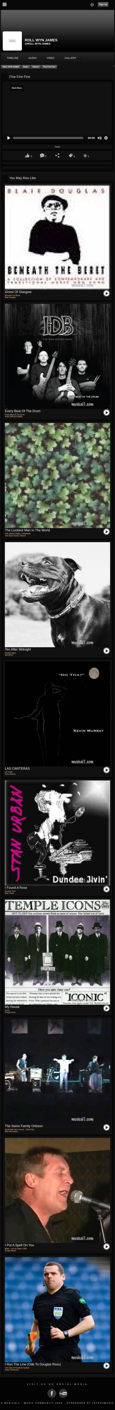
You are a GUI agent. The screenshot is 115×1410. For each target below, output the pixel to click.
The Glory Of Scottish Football (17, 1368)
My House (12, 1007)
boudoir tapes (10, 653)
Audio (25, 67)
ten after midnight (18, 649)
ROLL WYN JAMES (11, 67)
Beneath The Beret (12, 295)
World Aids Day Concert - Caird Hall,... (20, 1130)
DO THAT (9, 772)
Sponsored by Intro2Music (90, 1403)
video (51, 58)
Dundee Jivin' (10, 891)
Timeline (12, 58)
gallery (70, 58)
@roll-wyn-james (37, 43)
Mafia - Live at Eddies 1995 (16, 1249)
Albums (35, 67)
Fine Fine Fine (49, 67)
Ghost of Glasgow (18, 292)
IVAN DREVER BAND (14, 417)
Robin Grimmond (12, 1370)
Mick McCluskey (11, 1132)
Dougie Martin (10, 1251)
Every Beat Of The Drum (23, 411)
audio (33, 58)
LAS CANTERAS (17, 768)
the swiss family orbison (24, 1126)
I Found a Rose (16, 888)
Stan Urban (9, 893)
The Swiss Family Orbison (15, 536)
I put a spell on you (19, 1245)
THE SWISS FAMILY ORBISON (17, 534)
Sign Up (103, 4)
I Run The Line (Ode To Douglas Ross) (33, 1364)
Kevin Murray (10, 774)
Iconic (7, 1010)
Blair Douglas (10, 297)
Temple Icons (10, 1012)
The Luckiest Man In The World (27, 530)
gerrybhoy (9, 655)
